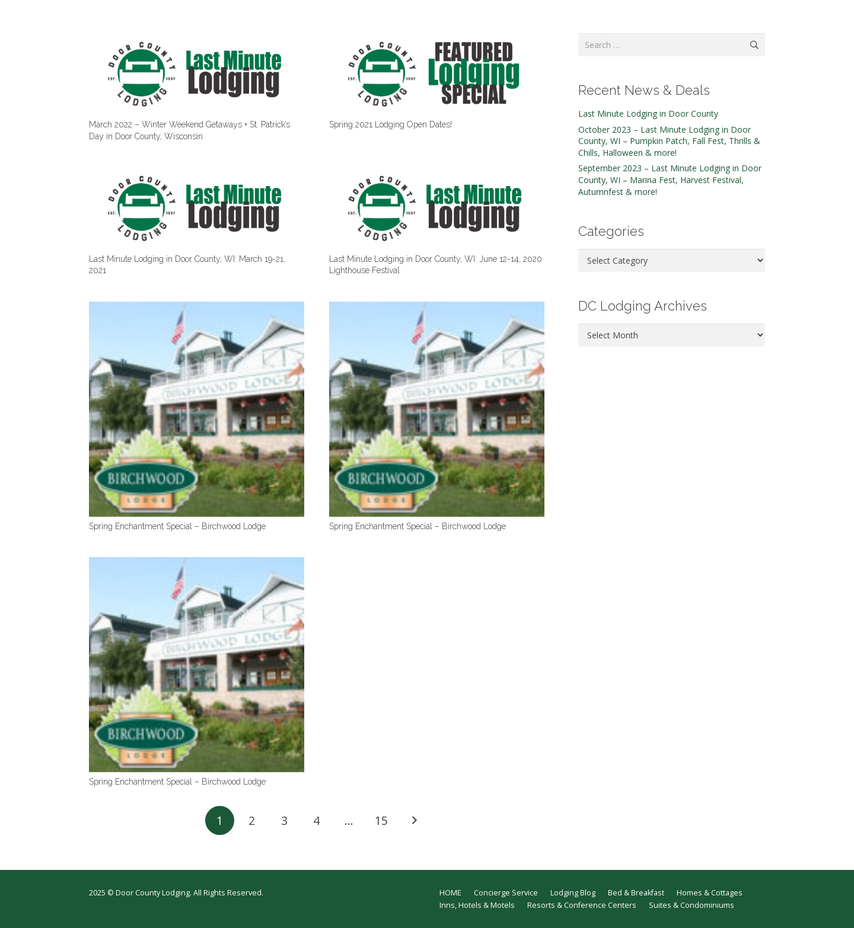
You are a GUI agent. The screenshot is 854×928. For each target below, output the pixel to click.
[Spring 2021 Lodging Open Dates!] (436, 74)
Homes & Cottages (710, 893)
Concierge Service (506, 893)
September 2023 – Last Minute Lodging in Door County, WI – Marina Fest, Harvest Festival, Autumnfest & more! (669, 179)
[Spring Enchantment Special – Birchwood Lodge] (196, 409)
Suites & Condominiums (691, 905)
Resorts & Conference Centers (581, 905)
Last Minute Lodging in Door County (648, 113)
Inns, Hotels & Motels (477, 905)
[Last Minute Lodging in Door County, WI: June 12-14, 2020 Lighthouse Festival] (436, 208)
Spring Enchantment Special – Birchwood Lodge (177, 526)
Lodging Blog (572, 893)
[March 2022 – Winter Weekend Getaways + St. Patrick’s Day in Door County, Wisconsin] (196, 74)
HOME (450, 893)
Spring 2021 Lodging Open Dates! (390, 124)
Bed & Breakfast (636, 893)
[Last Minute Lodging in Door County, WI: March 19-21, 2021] (196, 208)
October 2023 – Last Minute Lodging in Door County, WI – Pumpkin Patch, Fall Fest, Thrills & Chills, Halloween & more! (669, 141)
